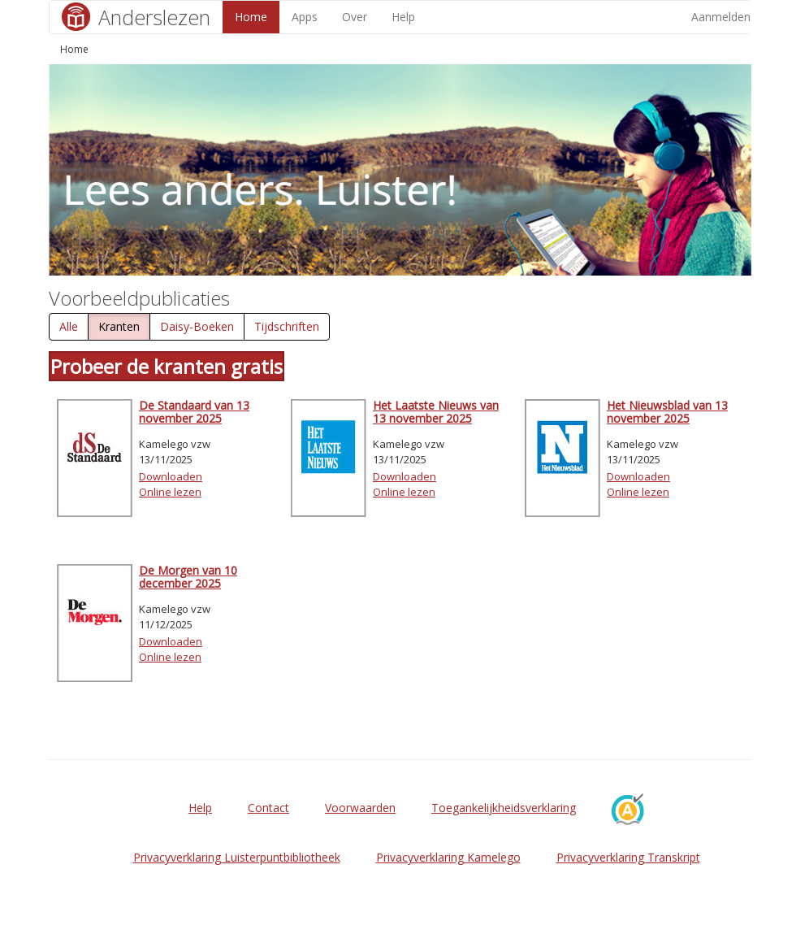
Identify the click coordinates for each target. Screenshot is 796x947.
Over (354, 16)
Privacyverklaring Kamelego (448, 857)
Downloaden (170, 476)
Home (251, 16)
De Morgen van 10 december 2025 (188, 576)
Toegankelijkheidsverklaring (503, 807)
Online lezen (170, 491)
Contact (268, 807)
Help (403, 16)
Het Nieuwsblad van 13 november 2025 (667, 411)
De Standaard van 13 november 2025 (194, 411)
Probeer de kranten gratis (166, 366)
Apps (305, 16)
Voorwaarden (360, 807)
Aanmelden (721, 16)
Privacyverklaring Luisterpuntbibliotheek (236, 857)
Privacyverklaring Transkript (628, 857)
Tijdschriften (286, 326)
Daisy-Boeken (197, 326)
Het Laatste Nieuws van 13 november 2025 (436, 411)
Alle (68, 326)
